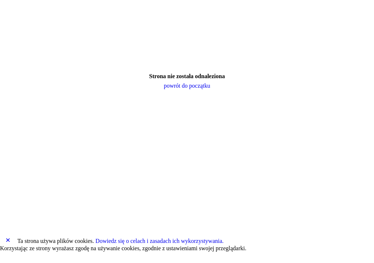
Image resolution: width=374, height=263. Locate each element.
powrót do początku (187, 86)
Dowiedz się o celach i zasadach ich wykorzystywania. (159, 241)
